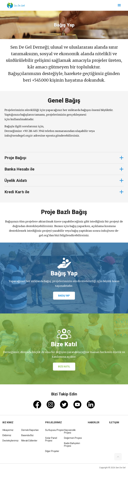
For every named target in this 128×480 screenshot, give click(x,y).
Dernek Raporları (30, 430)
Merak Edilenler (29, 440)
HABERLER (93, 422)
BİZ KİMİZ (7, 422)
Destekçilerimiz (10, 440)
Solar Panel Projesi (51, 439)
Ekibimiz (6, 435)
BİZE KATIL (64, 366)
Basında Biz (27, 435)
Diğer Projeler (52, 451)
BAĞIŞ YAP (64, 295)
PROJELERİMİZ (53, 422)
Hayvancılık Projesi (70, 431)
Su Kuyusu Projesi (54, 430)
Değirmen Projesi (73, 438)
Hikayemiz (7, 430)
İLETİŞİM (114, 422)
